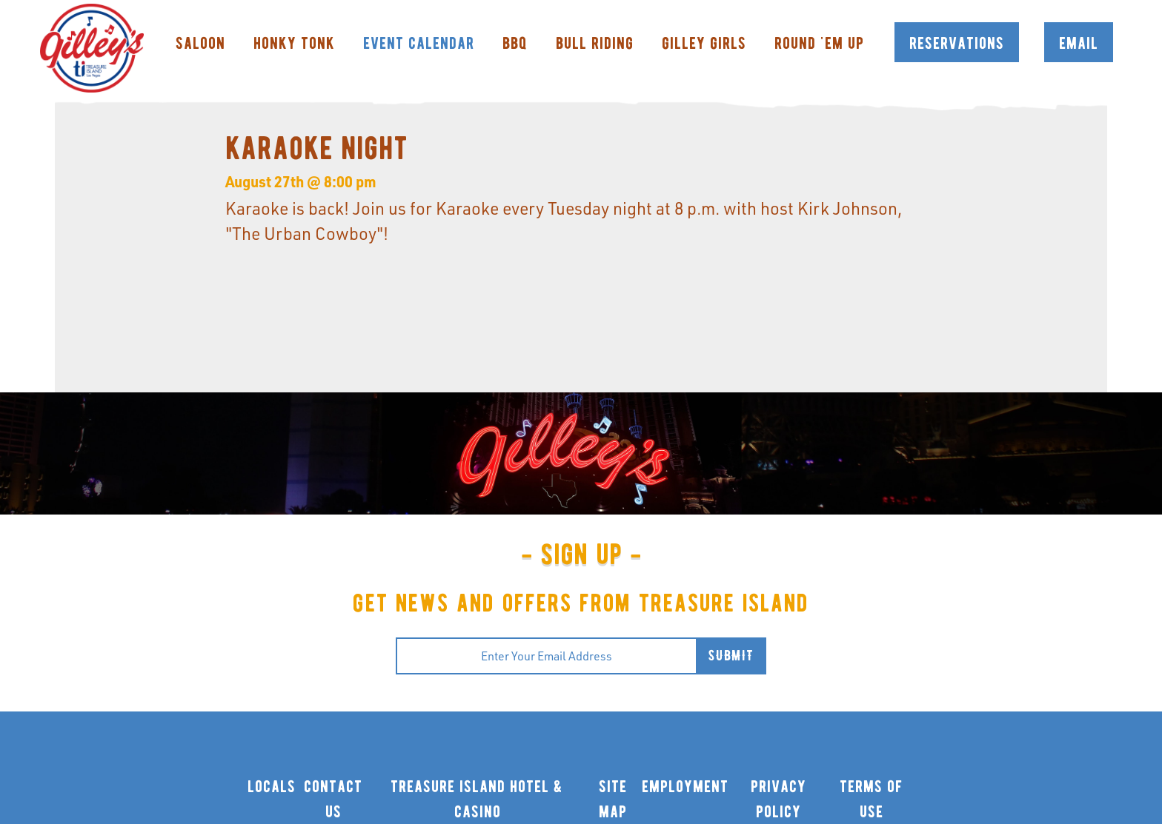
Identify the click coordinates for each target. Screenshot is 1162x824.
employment (685, 787)
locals (272, 787)
